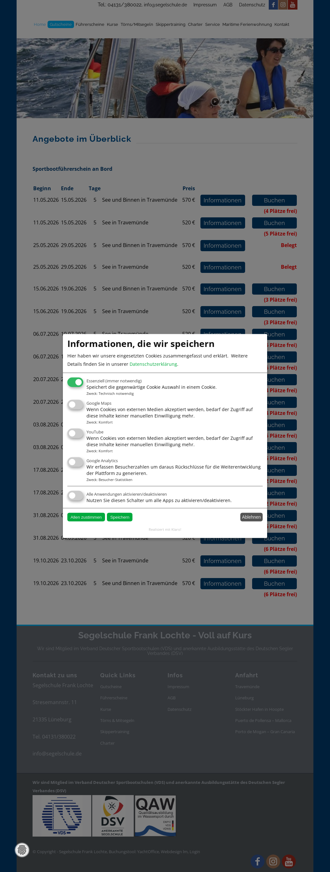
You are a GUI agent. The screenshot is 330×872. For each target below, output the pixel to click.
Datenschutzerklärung (153, 364)
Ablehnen (251, 517)
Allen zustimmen (86, 517)
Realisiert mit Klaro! (165, 529)
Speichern (119, 517)
